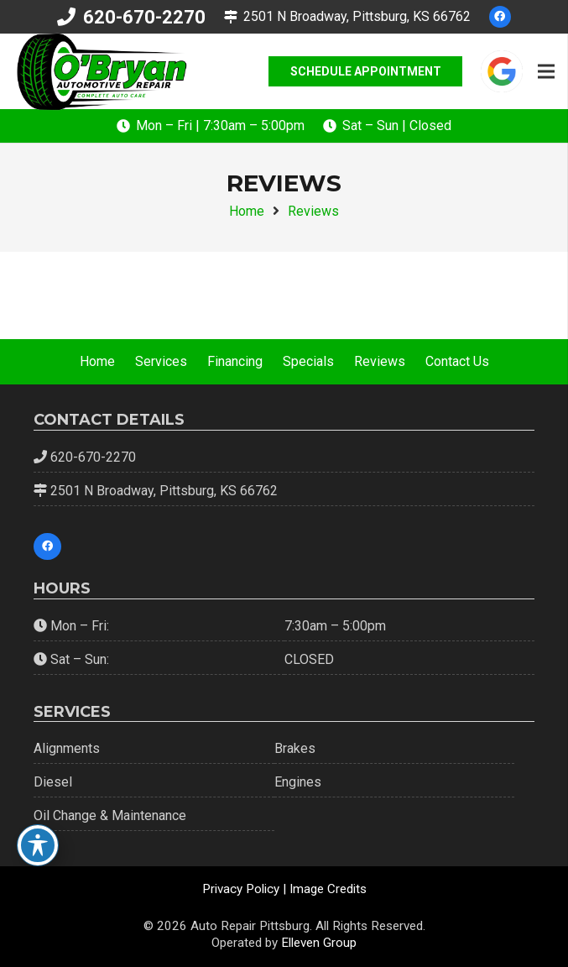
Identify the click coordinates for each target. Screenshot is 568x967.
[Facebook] (500, 17)
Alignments (67, 748)
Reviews (379, 361)
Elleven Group (319, 942)
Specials (308, 361)
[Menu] (546, 71)
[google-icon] (502, 71)
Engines (297, 782)
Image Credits (328, 888)
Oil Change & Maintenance (110, 815)
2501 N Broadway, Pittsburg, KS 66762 (164, 491)
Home (97, 361)
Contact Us (457, 361)
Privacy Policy (240, 888)
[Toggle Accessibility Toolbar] (38, 845)
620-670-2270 (93, 457)
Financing (235, 361)
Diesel (53, 782)
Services (161, 361)
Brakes (294, 748)
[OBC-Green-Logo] (101, 72)
